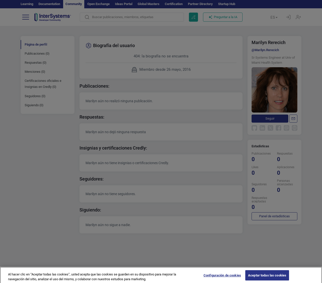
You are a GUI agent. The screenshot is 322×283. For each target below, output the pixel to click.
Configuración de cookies (222, 277)
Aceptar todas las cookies (267, 277)
